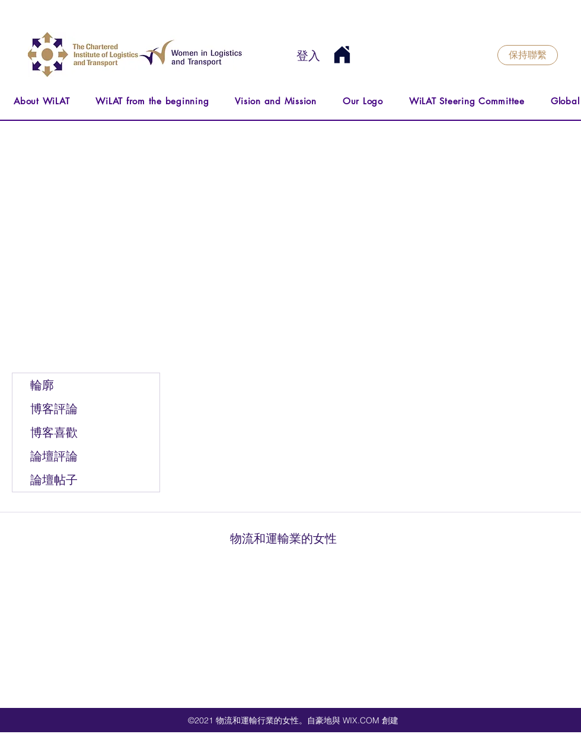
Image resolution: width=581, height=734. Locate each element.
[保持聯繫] (527, 55)
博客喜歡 (54, 432)
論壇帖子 (54, 480)
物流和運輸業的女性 (283, 538)
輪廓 (42, 385)
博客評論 (54, 409)
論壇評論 (54, 456)
